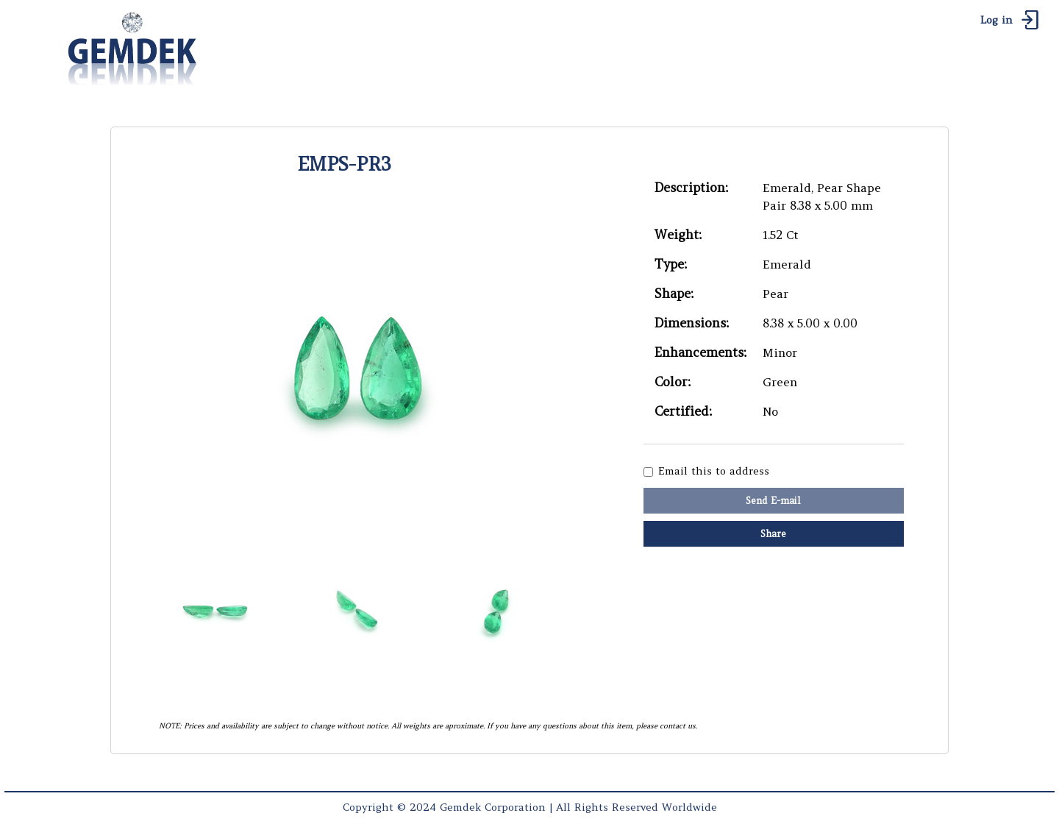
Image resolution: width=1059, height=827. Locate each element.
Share (773, 534)
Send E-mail (773, 500)
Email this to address (713, 471)
